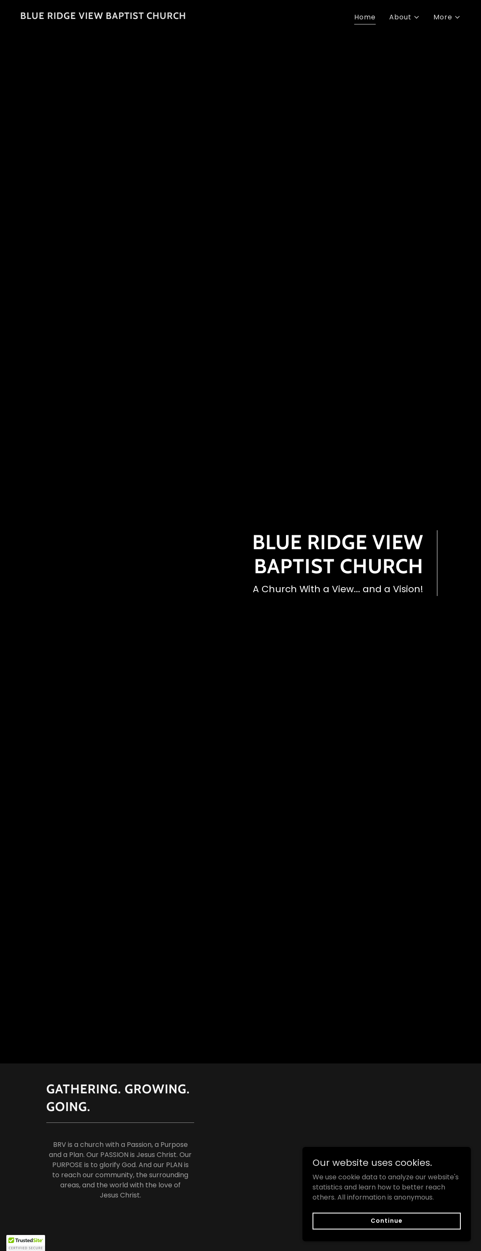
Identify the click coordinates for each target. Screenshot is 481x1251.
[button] (404, 17)
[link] (103, 16)
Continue (386, 1226)
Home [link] (365, 17)
